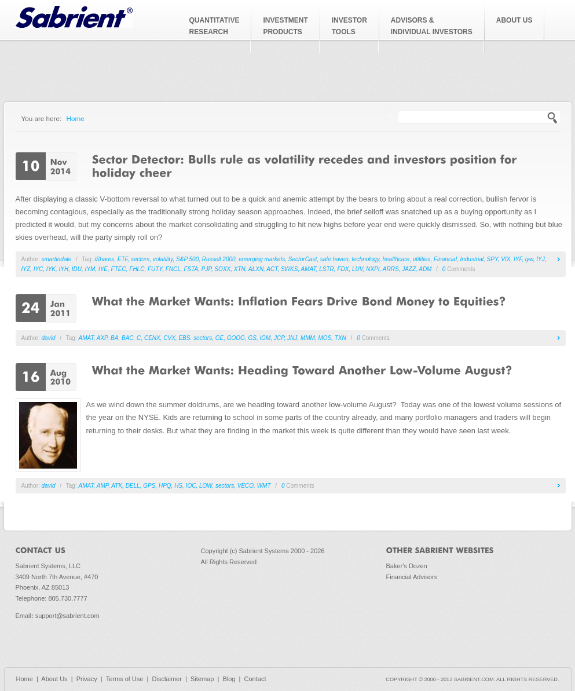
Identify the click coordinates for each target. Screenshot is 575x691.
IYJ (540, 259)
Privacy (86, 678)
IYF (518, 259)
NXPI (372, 269)
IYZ (26, 269)
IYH (64, 269)
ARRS (391, 269)
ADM (425, 269)
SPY (492, 259)
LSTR (326, 269)
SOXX (222, 269)
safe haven (334, 259)
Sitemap (202, 678)
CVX (169, 338)
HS (178, 485)
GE (219, 338)
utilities (422, 259)
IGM (264, 338)
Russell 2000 (219, 259)
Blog (228, 678)
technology (365, 259)
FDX (343, 269)
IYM (90, 269)
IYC (38, 269)
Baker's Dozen (406, 565)
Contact (255, 678)
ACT (271, 269)
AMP (102, 485)
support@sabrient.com (67, 615)
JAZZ (409, 269)
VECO (245, 485)
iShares (104, 259)
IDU (77, 269)
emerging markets (262, 259)
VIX (505, 259)
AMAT (308, 269)
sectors (140, 259)
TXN (340, 338)
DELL (133, 485)
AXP (102, 338)
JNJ (292, 338)
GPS (149, 485)
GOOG (236, 338)
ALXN (255, 269)
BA (114, 338)
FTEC (118, 269)
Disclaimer (167, 678)
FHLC (136, 269)
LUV (357, 269)
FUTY (155, 269)
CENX (152, 338)
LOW (205, 485)
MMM (308, 338)
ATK (116, 485)
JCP (279, 338)
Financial (445, 259)
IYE (103, 269)
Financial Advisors (412, 576)
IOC (191, 485)
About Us (54, 678)
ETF (123, 259)
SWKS (289, 269)
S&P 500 (187, 259)
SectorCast (302, 259)
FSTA (191, 269)
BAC (128, 338)
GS (252, 338)
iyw (529, 259)
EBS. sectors (195, 338)
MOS (324, 338)
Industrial (472, 259)
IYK (51, 269)
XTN (240, 269)
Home (76, 118)
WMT (264, 485)
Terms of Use (125, 678)
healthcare (395, 259)
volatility (163, 259)
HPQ (165, 485)
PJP (206, 269)
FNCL (173, 269)
